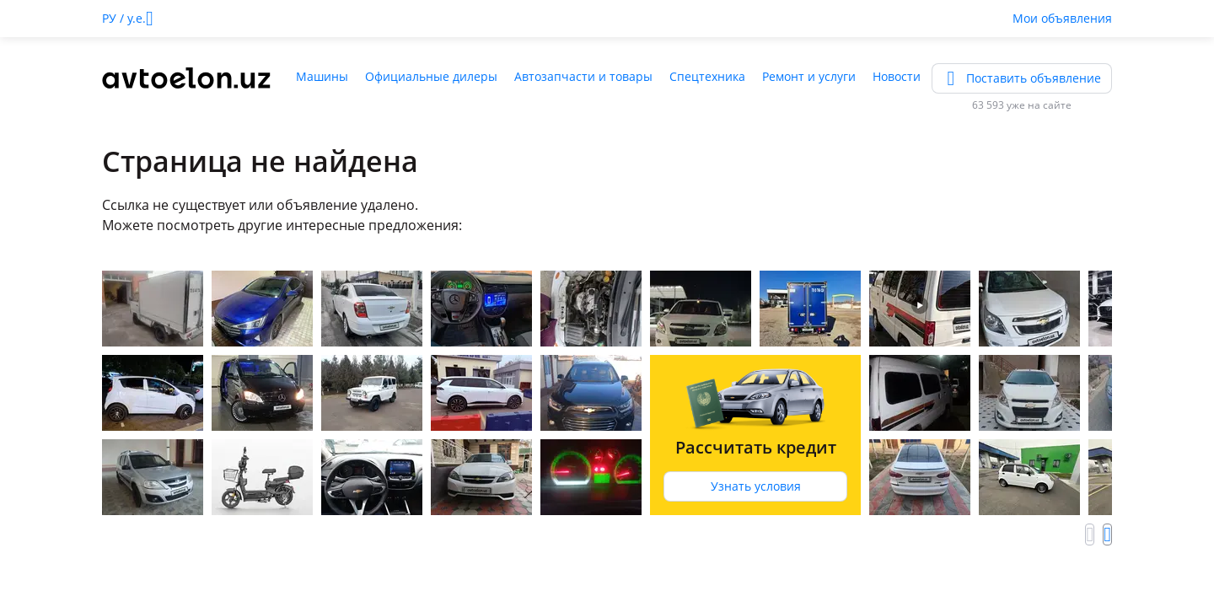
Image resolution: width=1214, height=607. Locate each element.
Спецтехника (707, 76)
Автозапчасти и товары (583, 76)
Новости (897, 76)
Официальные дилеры (431, 76)
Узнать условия (756, 486)
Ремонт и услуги (809, 76)
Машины (322, 76)
